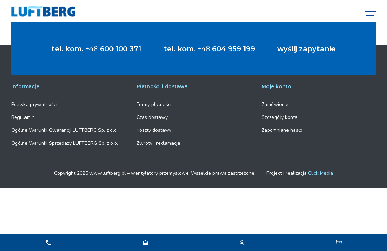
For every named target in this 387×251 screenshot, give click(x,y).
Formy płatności (154, 104)
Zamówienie (275, 104)
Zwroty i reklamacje (158, 143)
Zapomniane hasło (282, 130)
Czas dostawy (152, 117)
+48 (113, 49)
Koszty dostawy (154, 130)
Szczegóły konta (280, 117)
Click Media (320, 173)
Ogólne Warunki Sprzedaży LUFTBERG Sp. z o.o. (64, 143)
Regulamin (23, 117)
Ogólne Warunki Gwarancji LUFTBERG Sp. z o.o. (64, 130)
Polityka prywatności (34, 104)
